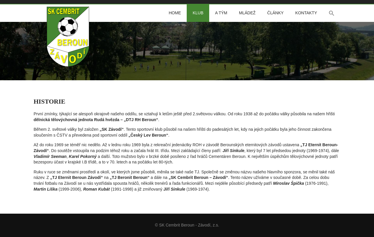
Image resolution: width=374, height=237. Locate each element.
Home (175, 13)
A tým (221, 13)
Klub (198, 13)
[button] (331, 13)
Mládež (247, 13)
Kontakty (306, 13)
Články (275, 13)
